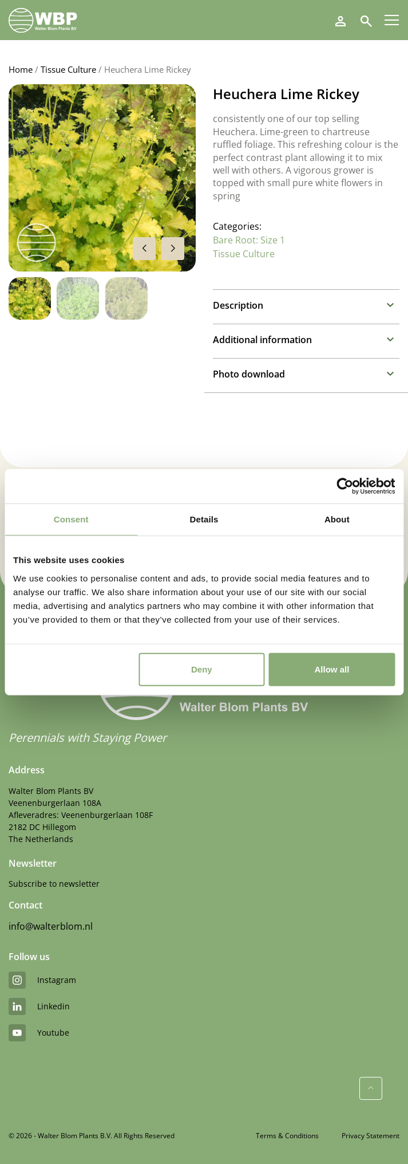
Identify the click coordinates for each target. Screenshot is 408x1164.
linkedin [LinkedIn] (39, 1006)
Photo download (249, 374)
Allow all (332, 669)
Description (238, 305)
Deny (201, 669)
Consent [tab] (71, 519)
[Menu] (391, 20)
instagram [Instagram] (42, 980)
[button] (172, 248)
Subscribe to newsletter (54, 883)
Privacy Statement (370, 1136)
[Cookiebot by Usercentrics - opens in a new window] (345, 486)
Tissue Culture (68, 69)
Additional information (262, 339)
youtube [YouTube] (39, 1032)
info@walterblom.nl (51, 926)
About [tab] (337, 519)
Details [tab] (204, 519)
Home (21, 69)
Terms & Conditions (287, 1136)
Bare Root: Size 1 (249, 240)
